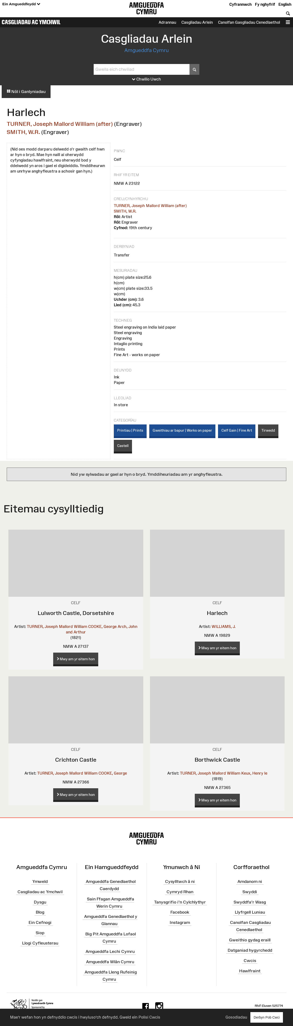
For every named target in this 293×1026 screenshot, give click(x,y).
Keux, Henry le (254, 773)
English (284, 4)
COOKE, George (102, 626)
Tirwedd (268, 430)
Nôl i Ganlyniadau (26, 91)
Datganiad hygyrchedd (250, 950)
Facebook (179, 912)
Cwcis (250, 960)
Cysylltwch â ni (180, 881)
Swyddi (249, 891)
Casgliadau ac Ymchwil (31, 22)
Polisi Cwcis (149, 1017)
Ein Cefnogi (40, 922)
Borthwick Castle (217, 759)
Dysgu (40, 901)
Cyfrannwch (240, 4)
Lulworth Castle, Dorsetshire (76, 613)
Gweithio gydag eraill (249, 940)
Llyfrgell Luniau (250, 912)
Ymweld (40, 881)
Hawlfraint (249, 970)
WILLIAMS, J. (224, 626)
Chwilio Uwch (146, 79)
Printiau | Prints (130, 430)
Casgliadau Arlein (197, 22)
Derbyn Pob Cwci (267, 1017)
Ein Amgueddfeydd (21, 4)
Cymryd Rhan (180, 891)
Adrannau (167, 22)
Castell (123, 446)
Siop (40, 932)
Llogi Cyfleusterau (40, 943)
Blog (40, 912)
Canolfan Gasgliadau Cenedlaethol (249, 22)
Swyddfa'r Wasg (250, 901)
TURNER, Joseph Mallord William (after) (60, 124)
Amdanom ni (249, 881)
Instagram (180, 922)
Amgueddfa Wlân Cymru (110, 961)
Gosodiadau (236, 1017)
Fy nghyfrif (265, 4)
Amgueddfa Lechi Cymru (110, 951)
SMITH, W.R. (23, 132)
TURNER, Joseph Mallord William (57, 626)
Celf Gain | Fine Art (236, 430)
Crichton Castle (75, 759)
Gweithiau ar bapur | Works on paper (182, 430)
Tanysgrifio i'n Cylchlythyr (180, 901)
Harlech (217, 613)
